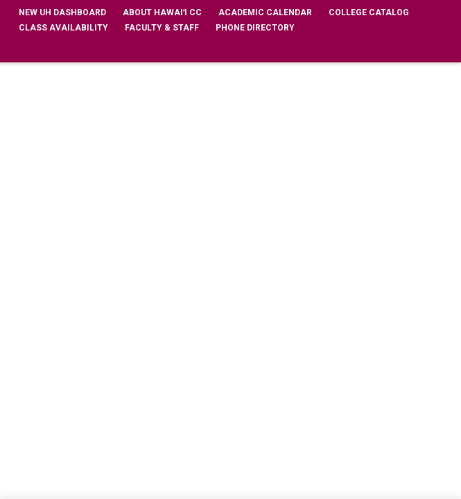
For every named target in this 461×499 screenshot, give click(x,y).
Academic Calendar (265, 12)
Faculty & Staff (162, 28)
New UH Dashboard (62, 12)
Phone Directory (255, 28)
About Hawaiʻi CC (162, 12)
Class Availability (63, 28)
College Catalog (369, 12)
